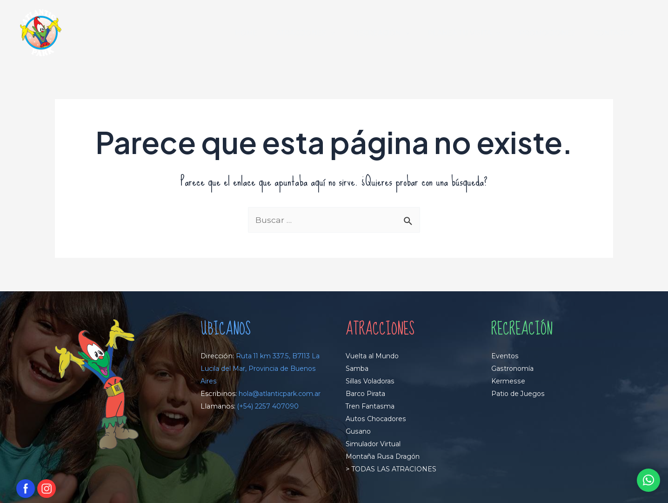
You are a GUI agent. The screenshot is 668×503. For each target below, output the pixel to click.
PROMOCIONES (555, 33)
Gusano (358, 431)
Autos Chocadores (376, 419)
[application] (354, 33)
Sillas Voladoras (371, 381)
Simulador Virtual (374, 444)
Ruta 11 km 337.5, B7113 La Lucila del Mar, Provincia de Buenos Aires (257, 369)
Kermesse (508, 381)
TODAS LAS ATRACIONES (394, 468)
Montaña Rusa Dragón (384, 456)
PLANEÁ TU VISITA (477, 33)
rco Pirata (370, 394)
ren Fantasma (373, 406)
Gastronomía (513, 369)
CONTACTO (616, 33)
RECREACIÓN (400, 33)
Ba (350, 394)
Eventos (505, 357)
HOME (275, 33)
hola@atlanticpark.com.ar (244, 406)
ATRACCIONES (329, 33)
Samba (358, 369)
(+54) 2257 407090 (268, 419)
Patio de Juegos (518, 394)
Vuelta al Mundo (373, 357)
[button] (648, 480)
